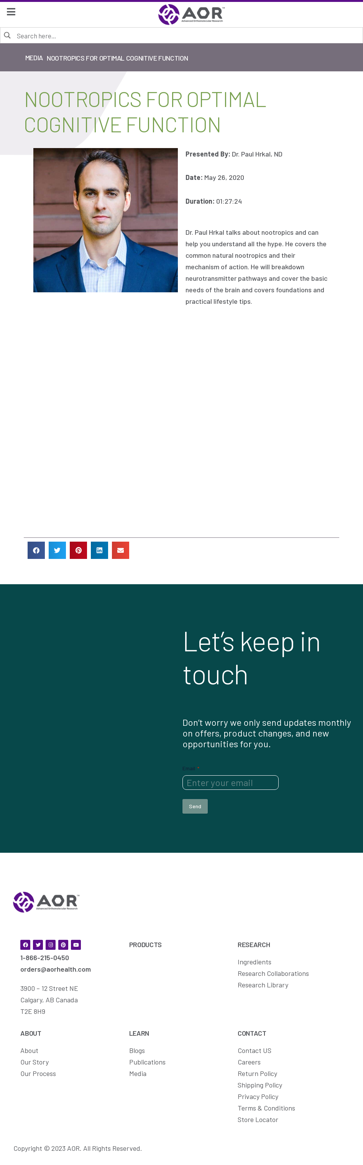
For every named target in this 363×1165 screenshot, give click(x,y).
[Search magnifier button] (8, 35)
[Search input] (187, 35)
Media (34, 57)
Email (190, 768)
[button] (36, 550)
